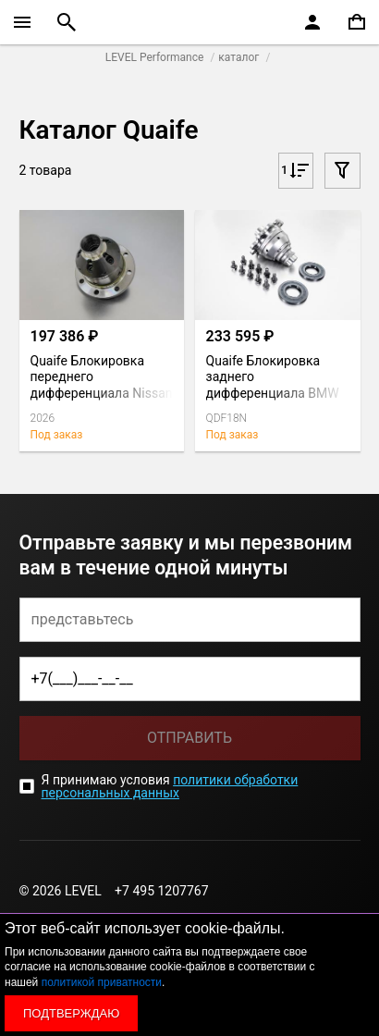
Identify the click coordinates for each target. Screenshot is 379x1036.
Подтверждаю (71, 1013)
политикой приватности (102, 982)
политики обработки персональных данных (170, 786)
